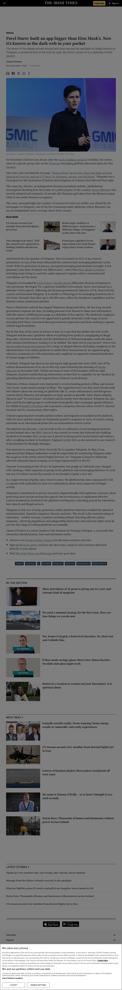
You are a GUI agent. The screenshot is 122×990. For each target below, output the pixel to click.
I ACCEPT (13, 985)
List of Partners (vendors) (12, 978)
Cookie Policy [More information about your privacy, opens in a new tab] (102, 961)
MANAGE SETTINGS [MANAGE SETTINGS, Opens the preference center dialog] (38, 985)
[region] (61, 967)
